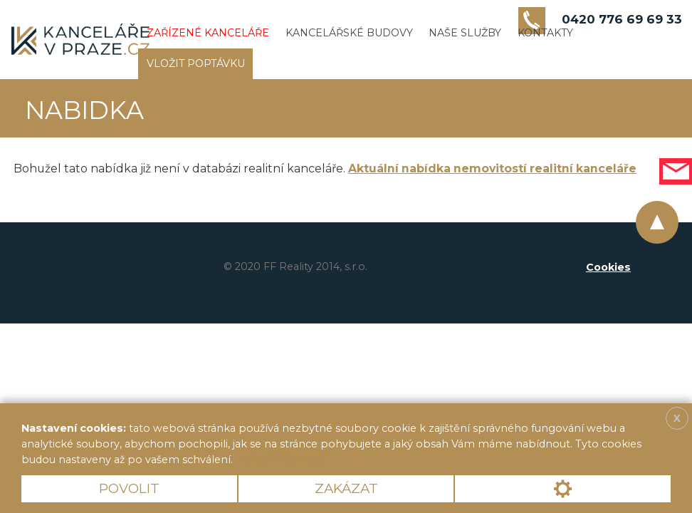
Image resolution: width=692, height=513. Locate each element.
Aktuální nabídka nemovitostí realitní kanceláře (492, 168)
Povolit (129, 488)
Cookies (608, 267)
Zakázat (346, 488)
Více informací (284, 459)
